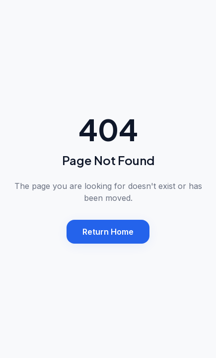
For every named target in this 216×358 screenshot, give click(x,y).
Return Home (108, 232)
